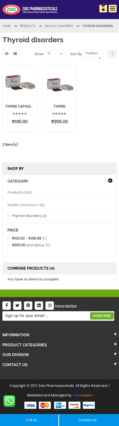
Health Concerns (21, 204)
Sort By (76, 53)
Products (14, 192)
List (15, 53)
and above (28, 245)
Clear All (110, 180)
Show (39, 53)
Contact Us (87, 420)
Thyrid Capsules (20, 106)
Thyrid (59, 106)
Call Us (31, 420)
